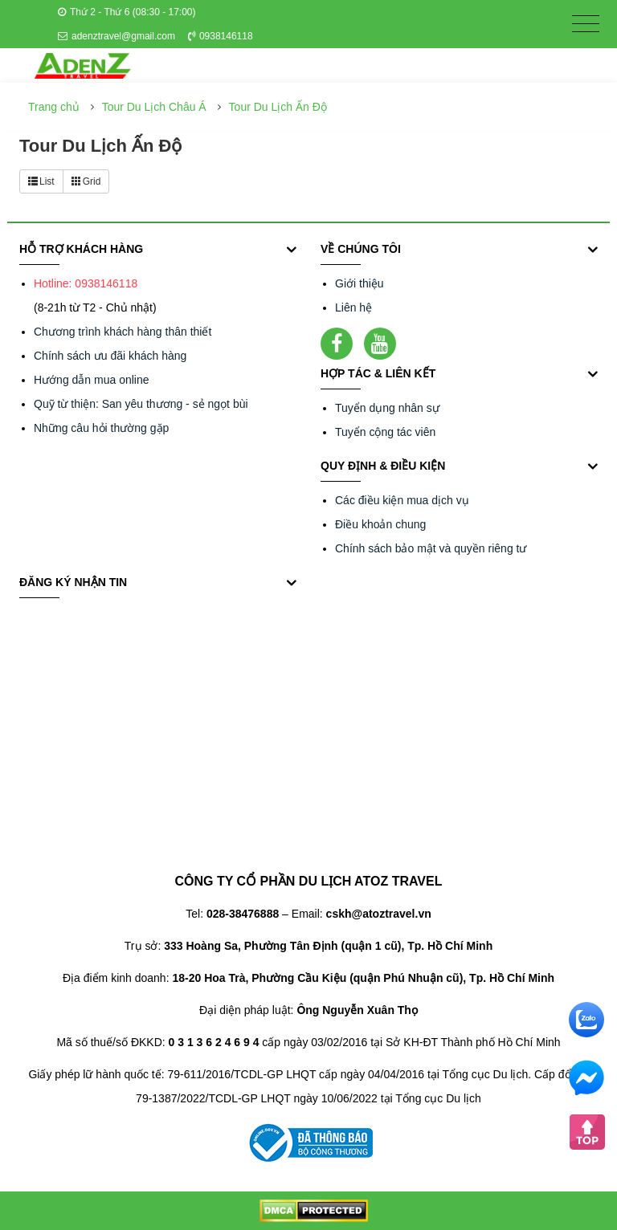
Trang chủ (54, 106)
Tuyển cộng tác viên (385, 432)
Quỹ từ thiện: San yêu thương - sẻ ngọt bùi (141, 403)
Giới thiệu (359, 283)
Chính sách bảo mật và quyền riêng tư (430, 548)
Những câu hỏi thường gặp (101, 428)
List (41, 181)
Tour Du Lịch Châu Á (154, 106)
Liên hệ (353, 307)
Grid (86, 181)
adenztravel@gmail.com (116, 36)
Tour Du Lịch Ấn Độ (278, 106)
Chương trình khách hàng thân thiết (122, 331)
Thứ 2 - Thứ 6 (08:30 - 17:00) (127, 12)
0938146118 (220, 36)
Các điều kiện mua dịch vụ (402, 500)
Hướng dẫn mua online (91, 379)
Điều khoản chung (380, 524)
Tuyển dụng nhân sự (387, 407)
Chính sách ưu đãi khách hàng (110, 355)
